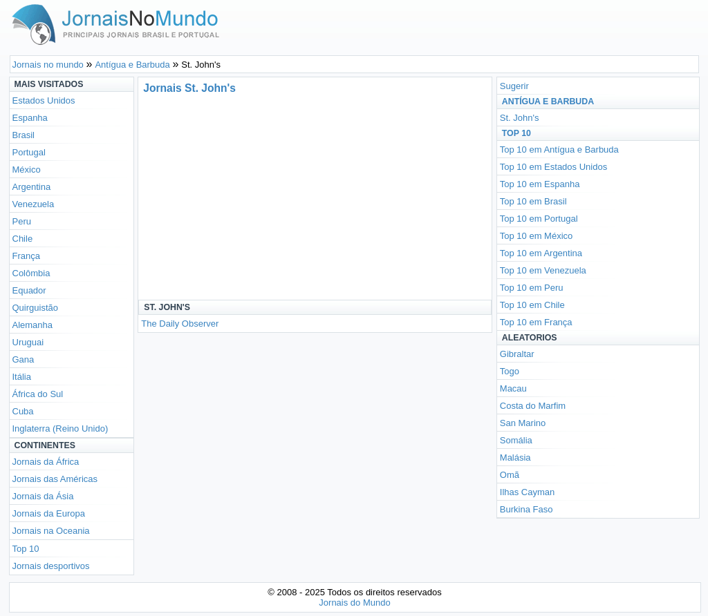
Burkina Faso (526, 509)
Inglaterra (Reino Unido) (60, 428)
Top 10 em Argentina (541, 253)
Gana (23, 359)
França (26, 256)
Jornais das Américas (55, 479)
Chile (22, 238)
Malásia (515, 457)
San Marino (523, 423)
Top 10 (25, 548)
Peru (21, 221)
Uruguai (28, 342)
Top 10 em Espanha (540, 184)
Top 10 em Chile (532, 305)
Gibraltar (517, 354)
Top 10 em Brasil (533, 201)
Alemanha (32, 325)
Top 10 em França (536, 322)
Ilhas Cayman (527, 492)
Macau (513, 388)
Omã (509, 475)
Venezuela (33, 204)
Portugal (29, 152)
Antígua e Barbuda (548, 101)
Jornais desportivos (51, 566)
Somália (516, 440)
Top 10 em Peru (531, 287)
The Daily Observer (179, 323)
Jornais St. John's (189, 88)
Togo (509, 371)
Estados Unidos (43, 100)
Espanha (30, 118)
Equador (29, 290)
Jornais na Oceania (51, 531)
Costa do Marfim (533, 406)
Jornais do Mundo (354, 602)
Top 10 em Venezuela (543, 270)
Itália (21, 377)
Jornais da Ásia (43, 496)
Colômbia (31, 273)
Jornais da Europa (49, 513)
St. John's (519, 118)
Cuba (23, 411)
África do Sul (38, 394)
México (26, 169)
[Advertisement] (268, 196)
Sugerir (514, 86)
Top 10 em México (536, 236)
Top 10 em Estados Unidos (553, 167)
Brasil (23, 135)
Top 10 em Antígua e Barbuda (559, 149)
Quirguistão (35, 307)
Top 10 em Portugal (539, 218)
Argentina (31, 187)
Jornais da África (46, 461)
